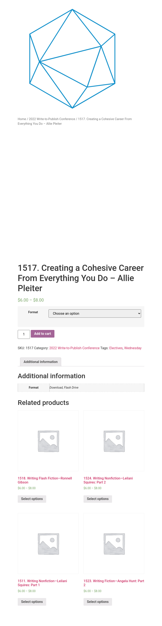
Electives (116, 348)
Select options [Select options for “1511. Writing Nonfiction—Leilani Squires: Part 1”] (32, 602)
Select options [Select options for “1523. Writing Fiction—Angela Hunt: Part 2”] (98, 602)
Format (33, 312)
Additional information (41, 362)
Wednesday (133, 348)
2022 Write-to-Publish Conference (52, 119)
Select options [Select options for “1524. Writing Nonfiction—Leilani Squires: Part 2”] (98, 499)
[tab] (40, 361)
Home (22, 119)
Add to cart (42, 334)
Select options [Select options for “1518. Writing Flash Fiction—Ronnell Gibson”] (32, 499)
